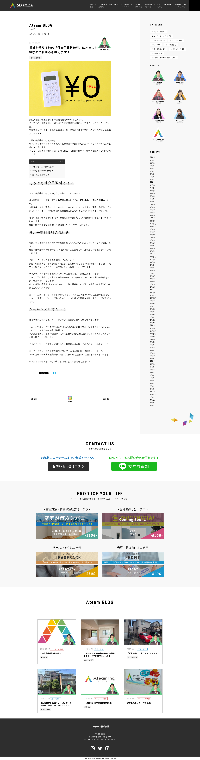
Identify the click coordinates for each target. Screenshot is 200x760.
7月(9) (152, 199)
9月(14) (152, 301)
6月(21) (152, 345)
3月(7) (152, 383)
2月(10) (152, 248)
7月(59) (152, 342)
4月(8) (152, 350)
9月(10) (152, 193)
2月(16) (152, 213)
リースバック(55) (176, 40)
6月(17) (152, 273)
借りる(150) (156, 45)
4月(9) (152, 381)
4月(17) (152, 279)
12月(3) (152, 185)
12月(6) (152, 221)
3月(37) (152, 317)
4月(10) (152, 243)
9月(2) (152, 166)
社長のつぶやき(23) (177, 49)
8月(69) (152, 339)
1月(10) (152, 215)
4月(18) (152, 207)
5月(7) (152, 177)
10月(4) (152, 191)
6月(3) (152, 375)
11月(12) (153, 224)
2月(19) (152, 356)
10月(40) (153, 334)
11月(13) (153, 295)
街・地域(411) (157, 53)
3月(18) (152, 210)
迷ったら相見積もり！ (40, 175)
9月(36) (152, 337)
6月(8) (152, 174)
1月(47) (152, 323)
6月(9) (152, 202)
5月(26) (152, 312)
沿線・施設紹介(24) (158, 49)
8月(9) (152, 268)
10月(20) (153, 298)
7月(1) (152, 171)
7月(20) (152, 235)
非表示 (60, 161)
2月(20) (152, 284)
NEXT (104, 399)
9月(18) (152, 229)
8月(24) (152, 304)
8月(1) (152, 169)
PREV (35, 399)
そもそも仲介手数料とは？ (42, 167)
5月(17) (152, 276)
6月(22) (152, 309)
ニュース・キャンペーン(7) (161, 36)
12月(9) (152, 292)
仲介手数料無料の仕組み (41, 171)
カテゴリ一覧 (34, 34)
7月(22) (152, 306)
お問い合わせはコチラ (68, 466)
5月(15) (152, 204)
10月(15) (153, 226)
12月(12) (153, 257)
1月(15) (152, 287)
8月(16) (152, 370)
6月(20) (152, 237)
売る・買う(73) (171, 45)
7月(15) (152, 270)
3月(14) (152, 353)
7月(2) (152, 372)
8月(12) (152, 196)
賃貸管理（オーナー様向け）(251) (164, 58)
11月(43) (153, 331)
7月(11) (152, 400)
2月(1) (152, 179)
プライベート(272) (158, 40)
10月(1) (152, 163)
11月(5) (152, 188)
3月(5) (152, 246)
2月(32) (152, 320)
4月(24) (152, 314)
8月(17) (152, 232)
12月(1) (152, 160)
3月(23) (152, 281)
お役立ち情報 (35, 58)
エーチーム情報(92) (158, 32)
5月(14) (152, 240)
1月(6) (152, 359)
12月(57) (153, 328)
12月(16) (153, 394)
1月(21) (152, 251)
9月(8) (152, 265)
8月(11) (152, 397)
